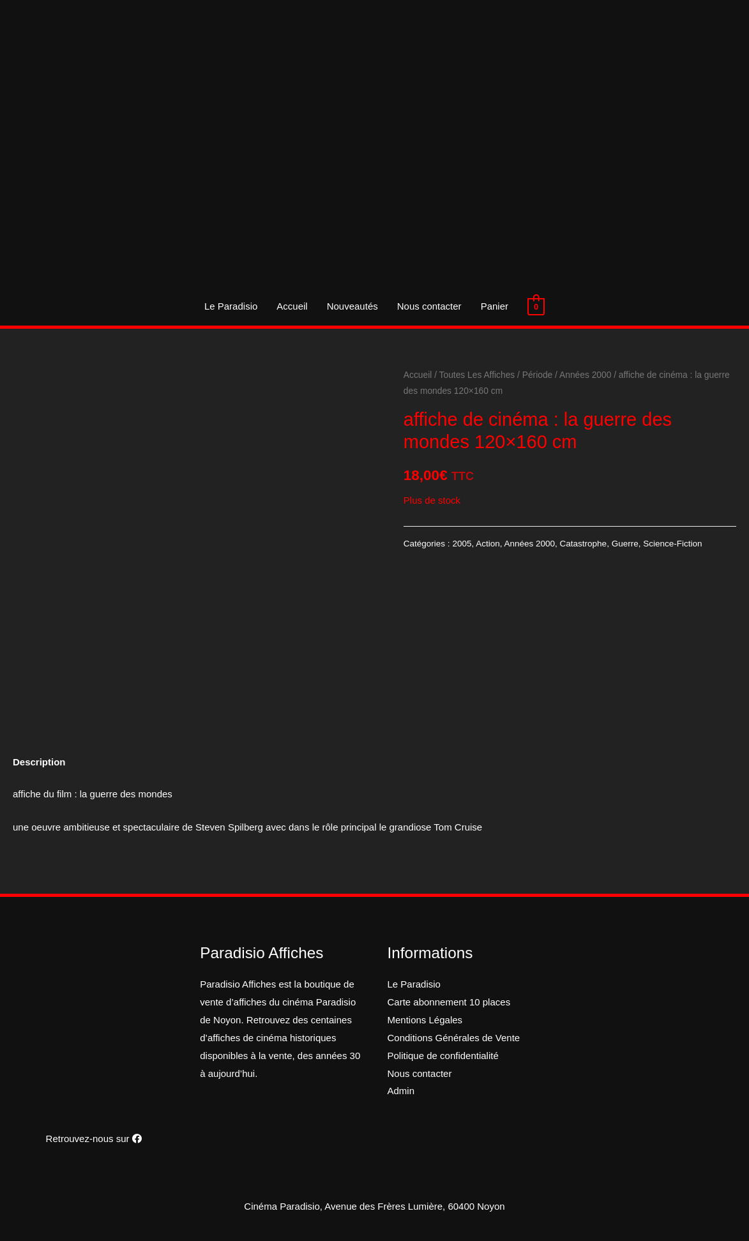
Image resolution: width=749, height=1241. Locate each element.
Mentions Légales (425, 1019)
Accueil (291, 306)
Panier (494, 306)
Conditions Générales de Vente (454, 1037)
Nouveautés (352, 306)
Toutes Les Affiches (477, 375)
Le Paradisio (230, 306)
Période (537, 375)
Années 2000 (585, 375)
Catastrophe (583, 543)
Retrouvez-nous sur (94, 1138)
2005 (461, 543)
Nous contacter (429, 306)
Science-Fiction (672, 543)
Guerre (625, 543)
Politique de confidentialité (443, 1055)
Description (39, 761)
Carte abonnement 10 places (449, 1002)
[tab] (39, 762)
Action (488, 543)
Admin (401, 1090)
